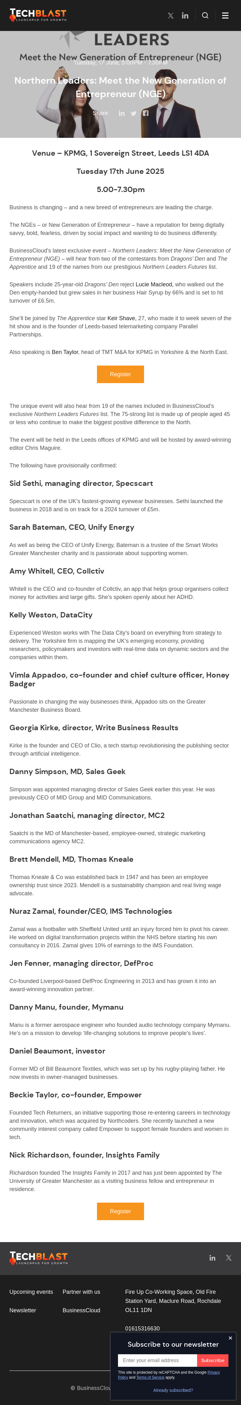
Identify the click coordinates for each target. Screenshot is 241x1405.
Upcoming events (31, 1292)
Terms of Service (150, 1377)
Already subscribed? (173, 1390)
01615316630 (142, 1328)
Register (120, 374)
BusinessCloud (81, 1310)
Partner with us (81, 1292)
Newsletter (22, 1310)
